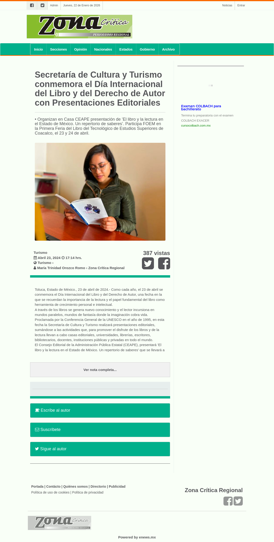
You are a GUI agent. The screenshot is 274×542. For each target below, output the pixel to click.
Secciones (58, 49)
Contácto (53, 486)
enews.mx (147, 537)
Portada (37, 486)
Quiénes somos (75, 486)
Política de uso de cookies (50, 492)
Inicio (38, 49)
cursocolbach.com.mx (196, 125)
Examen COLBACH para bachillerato (201, 107)
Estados (126, 49)
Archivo (168, 49)
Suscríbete (48, 429)
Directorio (98, 486)
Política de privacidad (87, 492)
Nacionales (103, 49)
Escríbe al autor (52, 410)
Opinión (80, 49)
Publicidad (117, 486)
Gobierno (147, 49)
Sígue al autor (51, 448)
